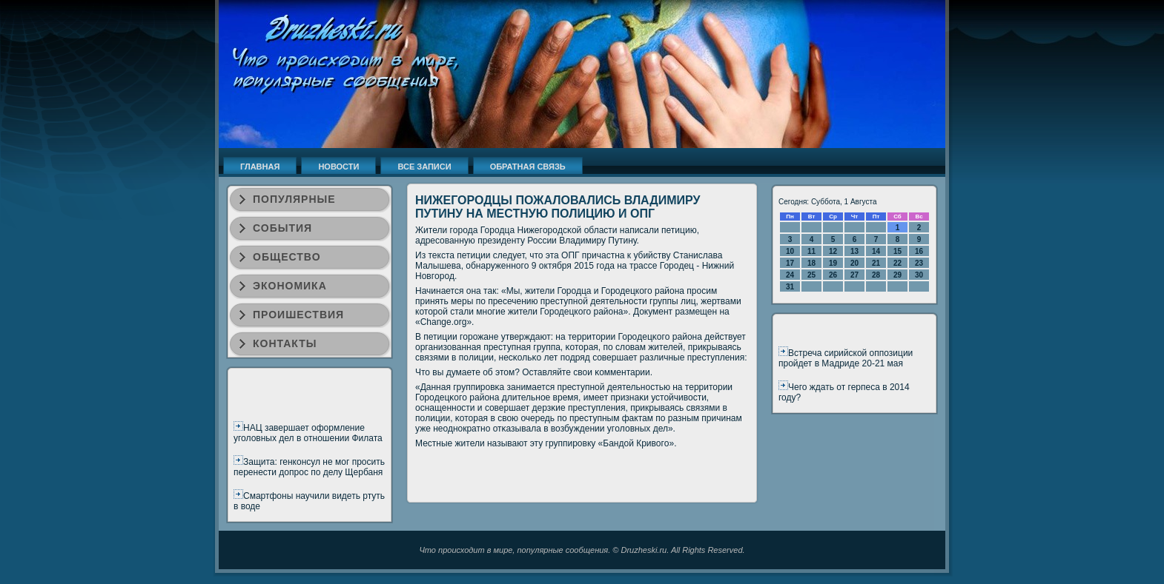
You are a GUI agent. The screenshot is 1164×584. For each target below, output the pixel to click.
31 (790, 287)
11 (811, 251)
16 (919, 251)
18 (811, 263)
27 (854, 275)
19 (833, 263)
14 (876, 251)
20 (854, 263)
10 (790, 251)
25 (811, 275)
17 (790, 263)
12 (833, 251)
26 (833, 275)
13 (854, 251)
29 (897, 275)
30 (919, 275)
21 (876, 263)
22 (897, 263)
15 (897, 251)
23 (919, 263)
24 (790, 275)
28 (876, 275)
